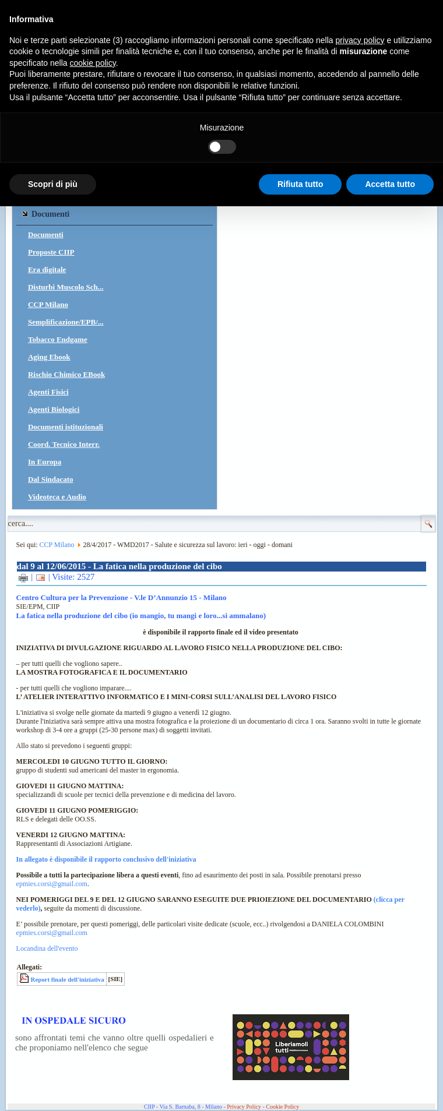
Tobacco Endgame (57, 339)
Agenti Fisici (48, 391)
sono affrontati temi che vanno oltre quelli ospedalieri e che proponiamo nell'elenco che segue (114, 1042)
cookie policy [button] (93, 63)
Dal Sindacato (50, 479)
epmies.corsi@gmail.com (51, 884)
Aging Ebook (49, 356)
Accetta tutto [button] (390, 184)
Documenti (46, 234)
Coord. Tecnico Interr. (64, 444)
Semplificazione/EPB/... (66, 322)
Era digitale (47, 269)
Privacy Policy (244, 1106)
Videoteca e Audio (57, 496)
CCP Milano (48, 304)
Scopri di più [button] (53, 184)
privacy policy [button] (360, 40)
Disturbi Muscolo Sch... (66, 287)
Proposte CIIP (51, 252)
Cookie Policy (282, 1106)
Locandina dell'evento (47, 948)
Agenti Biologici (53, 409)
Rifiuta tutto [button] (300, 184)
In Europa (44, 461)
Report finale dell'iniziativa (67, 979)
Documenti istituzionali (65, 426)
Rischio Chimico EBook (66, 374)
